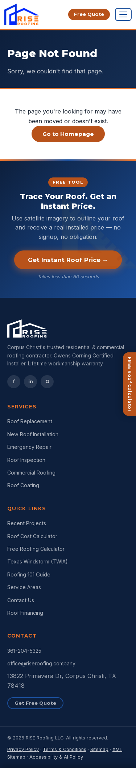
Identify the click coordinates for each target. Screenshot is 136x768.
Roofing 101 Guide (28, 574)
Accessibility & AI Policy (56, 757)
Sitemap (99, 749)
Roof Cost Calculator (32, 536)
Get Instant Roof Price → (68, 259)
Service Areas (24, 587)
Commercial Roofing (31, 472)
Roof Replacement (29, 421)
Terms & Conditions (64, 749)
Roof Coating (23, 485)
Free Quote (89, 14)
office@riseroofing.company (41, 663)
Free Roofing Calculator (36, 549)
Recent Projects (26, 523)
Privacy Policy (23, 749)
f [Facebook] (14, 381)
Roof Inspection (26, 460)
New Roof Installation (32, 434)
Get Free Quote (35, 703)
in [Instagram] (30, 381)
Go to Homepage (68, 133)
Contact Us (20, 600)
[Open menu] (123, 14)
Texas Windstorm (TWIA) (37, 561)
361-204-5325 (24, 651)
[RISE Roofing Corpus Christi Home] (21, 14)
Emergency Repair (29, 447)
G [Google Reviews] (47, 381)
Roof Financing (25, 613)
